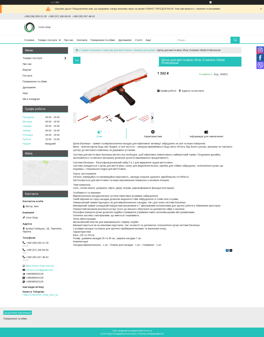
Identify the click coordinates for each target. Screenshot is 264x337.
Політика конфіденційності (151, 334)
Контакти (82, 40)
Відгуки (27, 69)
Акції (148, 40)
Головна (29, 40)
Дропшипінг (125, 40)
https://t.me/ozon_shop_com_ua (40, 294)
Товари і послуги (47, 40)
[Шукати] (235, 40)
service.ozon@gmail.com (39, 270)
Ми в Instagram (31, 99)
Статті (138, 40)
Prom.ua (148, 331)
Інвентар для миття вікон (117, 50)
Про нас (68, 40)
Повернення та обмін (103, 40)
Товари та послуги (90, 50)
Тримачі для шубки (144, 50)
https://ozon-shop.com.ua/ (40, 265)
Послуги (27, 75)
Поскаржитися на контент (124, 334)
